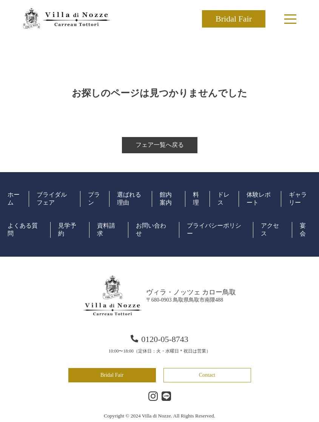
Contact (207, 375)
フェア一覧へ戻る (160, 145)
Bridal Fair (234, 18)
